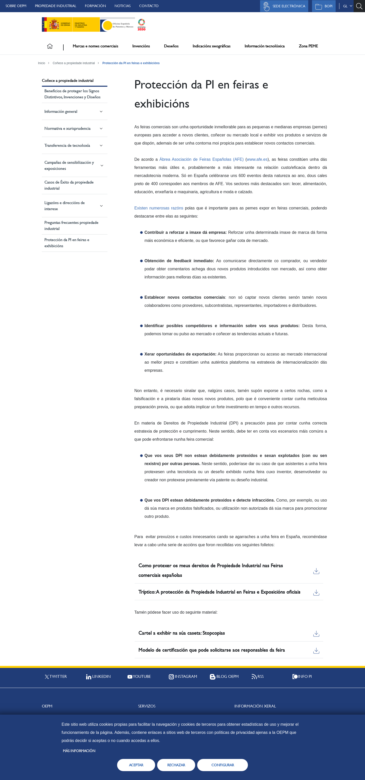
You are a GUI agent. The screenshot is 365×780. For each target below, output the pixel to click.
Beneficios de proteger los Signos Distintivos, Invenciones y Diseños (72, 93)
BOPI (323, 7)
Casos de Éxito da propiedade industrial (69, 185)
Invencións (141, 46)
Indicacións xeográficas (211, 46)
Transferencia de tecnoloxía (67, 145)
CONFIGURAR (222, 765)
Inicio (41, 63)
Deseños (171, 46)
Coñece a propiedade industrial (74, 63)
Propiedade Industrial (55, 6)
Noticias (123, 6)
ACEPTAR (136, 765)
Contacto (149, 6)
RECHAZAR (176, 765)
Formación (95, 6)
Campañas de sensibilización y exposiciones (69, 165)
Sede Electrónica (283, 7)
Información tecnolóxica (265, 46)
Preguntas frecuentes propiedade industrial (71, 225)
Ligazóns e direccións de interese (64, 205)
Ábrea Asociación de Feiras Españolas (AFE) (201, 159)
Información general (60, 111)
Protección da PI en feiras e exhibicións (131, 63)
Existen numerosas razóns (158, 208)
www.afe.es (257, 159)
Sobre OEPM (16, 6)
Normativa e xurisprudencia (67, 128)
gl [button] (347, 6)
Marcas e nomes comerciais (95, 46)
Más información (79, 751)
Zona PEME (308, 46)
